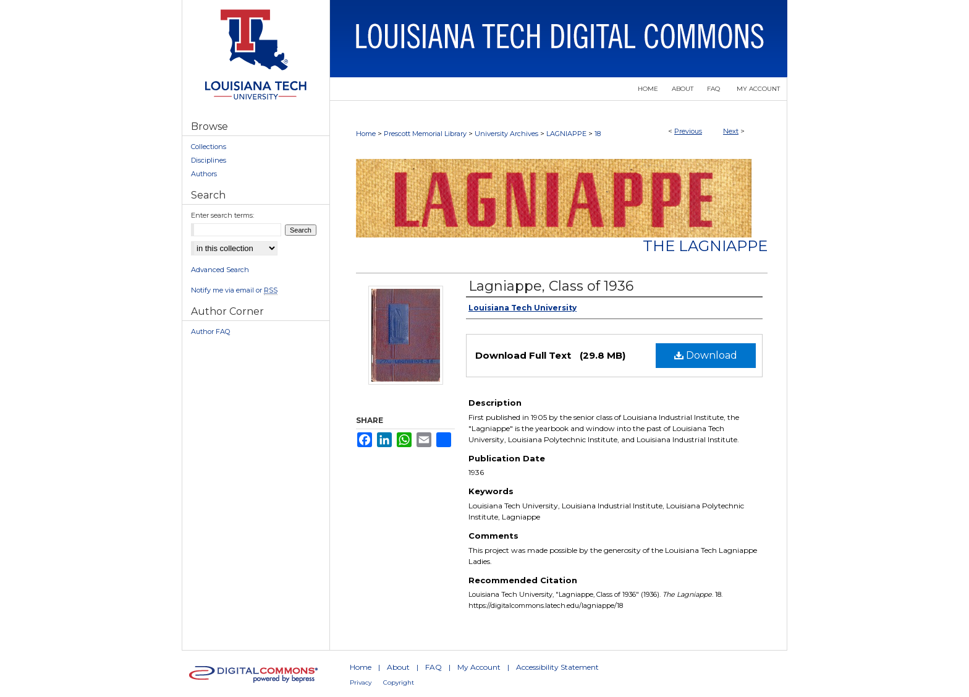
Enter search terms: (222, 215)
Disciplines (208, 160)
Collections (208, 146)
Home (366, 133)
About (398, 667)
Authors (204, 173)
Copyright (398, 682)
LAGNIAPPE (566, 133)
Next (730, 131)
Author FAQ (210, 331)
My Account (479, 667)
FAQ (433, 667)
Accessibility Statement (557, 667)
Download (705, 355)
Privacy (360, 682)
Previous (688, 131)
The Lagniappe (705, 246)
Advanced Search (220, 269)
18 (598, 133)
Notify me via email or (234, 290)
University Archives (506, 133)
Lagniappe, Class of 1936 (550, 286)
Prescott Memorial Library (425, 133)
